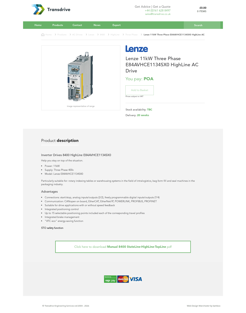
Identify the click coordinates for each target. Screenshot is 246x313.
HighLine (115, 34)
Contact (77, 25)
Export (117, 25)
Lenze (91, 34)
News (97, 25)
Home (38, 25)
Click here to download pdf (123, 247)
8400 (102, 34)
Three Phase (131, 34)
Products (60, 25)
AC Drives (77, 34)
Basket (215, 9)
